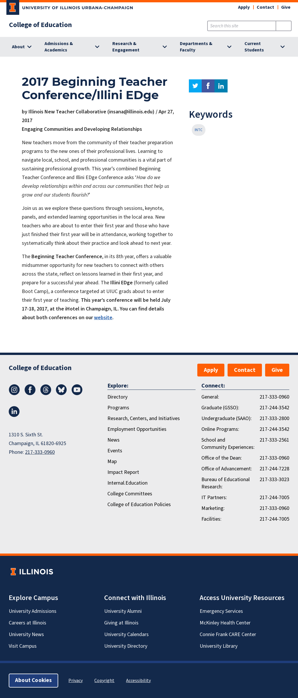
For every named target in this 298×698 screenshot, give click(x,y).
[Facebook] (30, 393)
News (113, 440)
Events (114, 450)
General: (210, 397)
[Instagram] (14, 393)
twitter (195, 86)
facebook (208, 86)
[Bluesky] (61, 393)
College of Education (40, 25)
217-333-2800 (274, 418)
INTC (199, 130)
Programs (118, 407)
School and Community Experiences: (228, 443)
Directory (117, 397)
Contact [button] (265, 7)
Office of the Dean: (221, 458)
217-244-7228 (274, 468)
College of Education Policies (139, 504)
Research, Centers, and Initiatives (143, 418)
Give (285, 7)
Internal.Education (127, 483)
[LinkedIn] (14, 415)
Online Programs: (220, 429)
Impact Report (123, 472)
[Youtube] (77, 393)
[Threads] (45, 393)
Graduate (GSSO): (220, 407)
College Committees (129, 493)
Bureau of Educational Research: (225, 483)
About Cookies (33, 680)
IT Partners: (214, 497)
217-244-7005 (274, 497)
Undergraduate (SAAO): (226, 418)
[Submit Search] (284, 26)
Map (112, 461)
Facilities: (211, 519)
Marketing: (213, 508)
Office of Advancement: (226, 468)
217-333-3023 (274, 479)
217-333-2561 (274, 440)
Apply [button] (244, 7)
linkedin (221, 86)
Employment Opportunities (136, 429)
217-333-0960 (40, 452)
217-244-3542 (274, 407)
